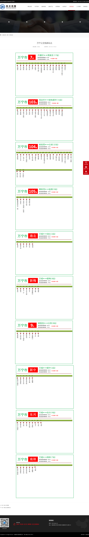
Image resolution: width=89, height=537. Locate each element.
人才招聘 (78, 6)
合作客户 (65, 6)
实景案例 (58, 6)
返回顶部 (86, 173)
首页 (7, 35)
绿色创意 (87, 534)
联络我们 (85, 6)
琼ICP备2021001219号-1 (28, 534)
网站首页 (30, 6)
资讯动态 (71, 6)
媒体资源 (44, 6)
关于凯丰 (37, 6)
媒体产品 (51, 6)
